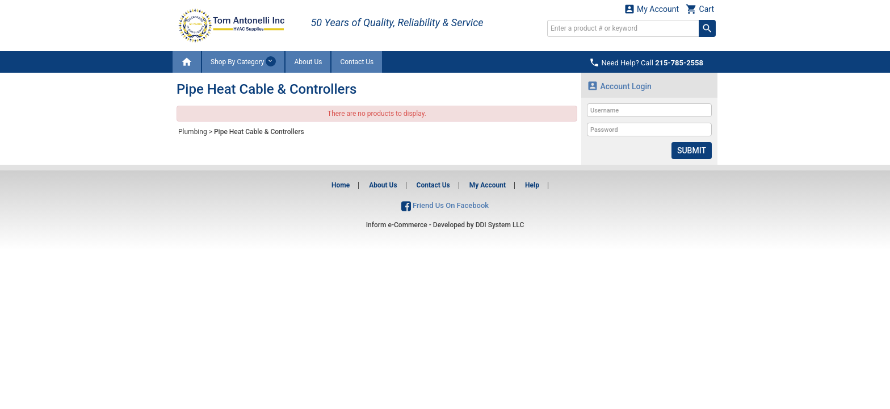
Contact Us (356, 62)
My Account (651, 8)
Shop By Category (243, 61)
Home (340, 185)
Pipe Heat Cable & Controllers (259, 132)
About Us (308, 62)
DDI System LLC (500, 225)
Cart (700, 8)
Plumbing (192, 132)
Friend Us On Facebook (445, 205)
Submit (691, 150)
